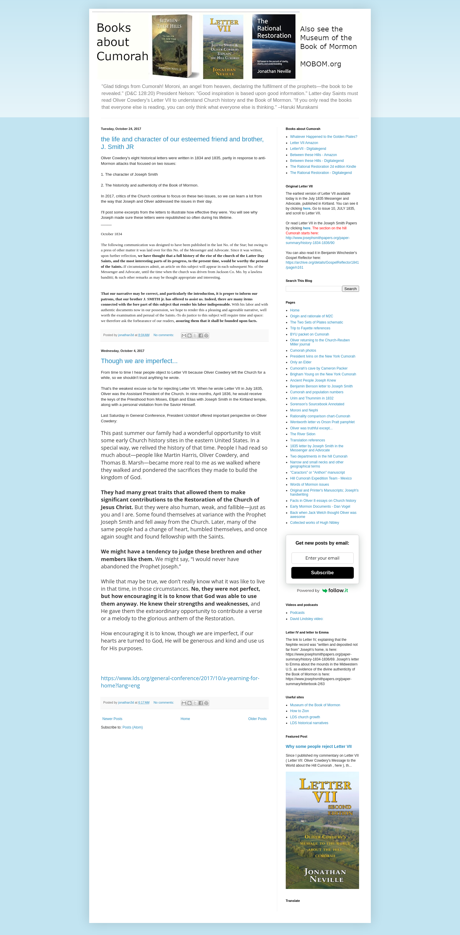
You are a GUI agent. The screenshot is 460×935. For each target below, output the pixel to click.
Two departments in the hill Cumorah (318, 456)
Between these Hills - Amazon (313, 155)
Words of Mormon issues (309, 484)
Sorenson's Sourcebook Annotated (317, 404)
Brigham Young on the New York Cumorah (323, 374)
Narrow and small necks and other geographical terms (317, 464)
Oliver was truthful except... (311, 428)
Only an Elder (301, 362)
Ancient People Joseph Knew (313, 380)
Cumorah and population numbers (316, 392)
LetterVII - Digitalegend (308, 149)
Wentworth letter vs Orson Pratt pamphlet (322, 422)
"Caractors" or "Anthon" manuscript (317, 472)
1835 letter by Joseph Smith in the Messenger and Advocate (316, 448)
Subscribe (322, 572)
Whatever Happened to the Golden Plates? (323, 137)
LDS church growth (305, 717)
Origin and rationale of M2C (311, 316)
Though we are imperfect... (139, 361)
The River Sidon (302, 434)
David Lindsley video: (306, 619)
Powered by (322, 590)
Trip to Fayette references (310, 328)
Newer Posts (112, 719)
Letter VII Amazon (304, 143)
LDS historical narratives (309, 723)
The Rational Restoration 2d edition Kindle (323, 167)
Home (185, 719)
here (306, 208)
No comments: (164, 335)
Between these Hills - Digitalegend (317, 161)
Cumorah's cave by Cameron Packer (319, 368)
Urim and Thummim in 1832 (312, 398)
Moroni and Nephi (304, 410)
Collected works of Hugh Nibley (314, 523)
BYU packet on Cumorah (309, 334)
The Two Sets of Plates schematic (316, 322)
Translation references (307, 440)
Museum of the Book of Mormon (315, 705)
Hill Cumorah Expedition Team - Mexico (321, 478)
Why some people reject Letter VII (319, 746)
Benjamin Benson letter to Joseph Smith (321, 386)
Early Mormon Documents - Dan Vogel (320, 506)
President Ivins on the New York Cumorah (322, 356)
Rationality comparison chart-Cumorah (320, 416)
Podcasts (297, 613)
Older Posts (257, 719)
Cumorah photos (303, 350)
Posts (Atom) (132, 727)
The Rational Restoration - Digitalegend (321, 173)
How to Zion (299, 711)
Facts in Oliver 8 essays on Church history (323, 501)
